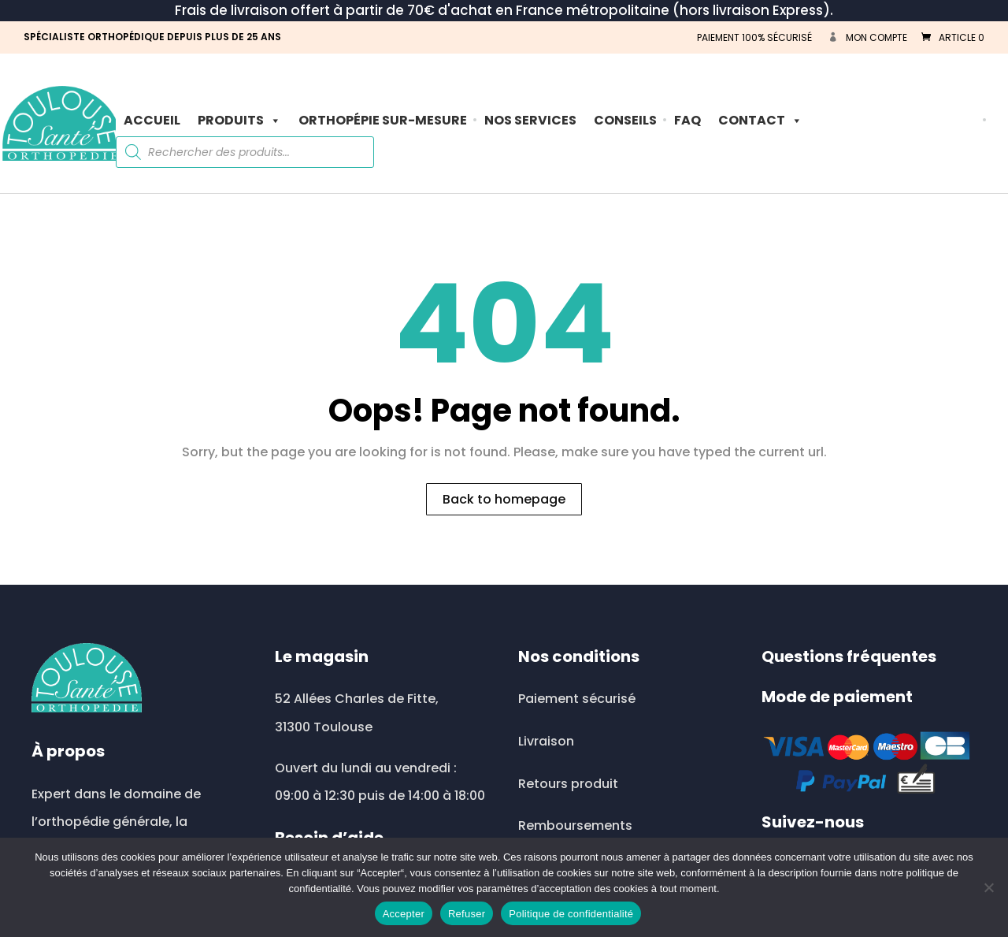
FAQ (687, 120)
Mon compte (876, 37)
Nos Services (530, 120)
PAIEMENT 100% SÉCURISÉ (754, 37)
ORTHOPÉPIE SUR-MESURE (382, 120)
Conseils (625, 120)
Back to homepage (504, 499)
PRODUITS (239, 120)
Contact (760, 120)
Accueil (152, 120)
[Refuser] (988, 887)
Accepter (403, 914)
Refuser (466, 914)
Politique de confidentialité (571, 914)
